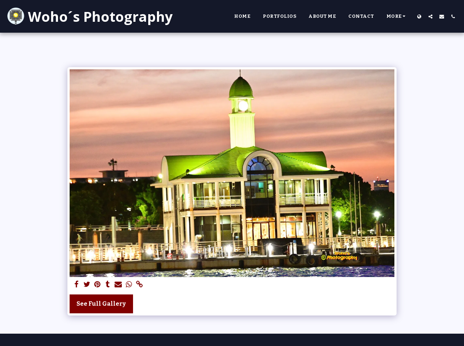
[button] (430, 16)
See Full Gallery (101, 303)
